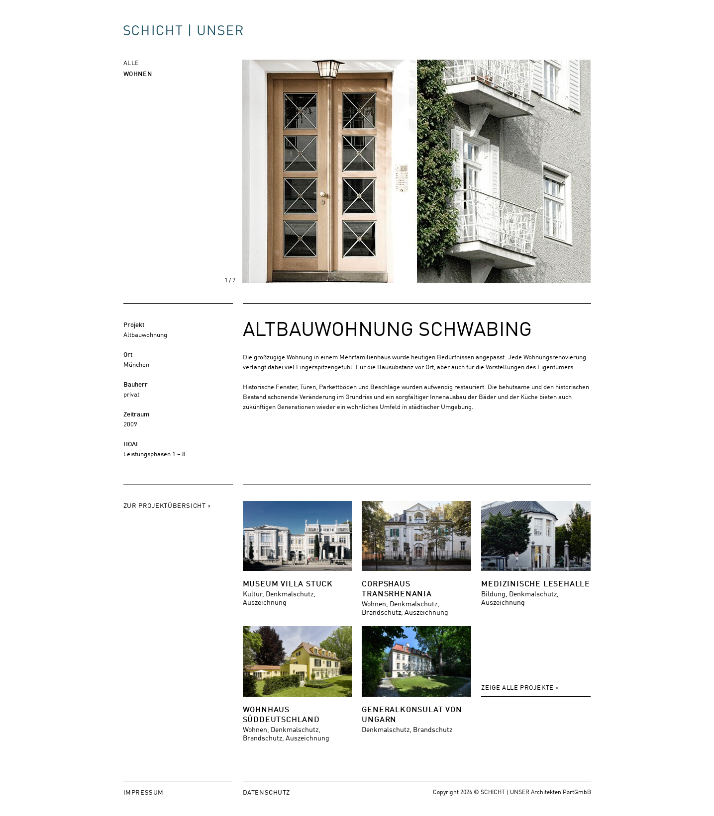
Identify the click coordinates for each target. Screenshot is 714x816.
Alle (131, 62)
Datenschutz (267, 792)
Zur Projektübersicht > (167, 505)
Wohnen (137, 73)
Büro (495, 32)
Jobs (532, 32)
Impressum (143, 792)
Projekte (449, 32)
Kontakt (576, 32)
